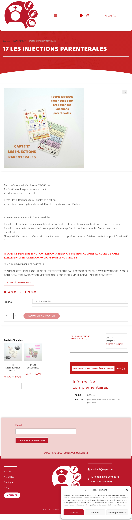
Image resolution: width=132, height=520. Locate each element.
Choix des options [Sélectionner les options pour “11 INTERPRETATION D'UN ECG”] (12, 386)
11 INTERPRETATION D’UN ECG (13, 368)
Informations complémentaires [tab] (93, 368)
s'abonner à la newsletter (32, 440)
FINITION (9, 302)
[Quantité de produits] (11, 316)
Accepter (73, 512)
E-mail (19, 425)
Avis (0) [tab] (120, 368)
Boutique (6, 41)
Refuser (95, 512)
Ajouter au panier (41, 316)
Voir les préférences (117, 512)
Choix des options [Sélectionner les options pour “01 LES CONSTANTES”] (33, 383)
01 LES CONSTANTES (33, 366)
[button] (126, 490)
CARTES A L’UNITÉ (19, 41)
